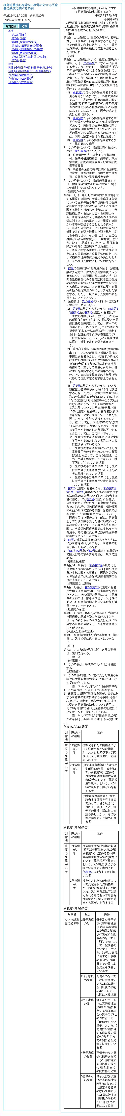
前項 (71, 268)
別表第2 (78, 118)
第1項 (76, 308)
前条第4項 (95, 565)
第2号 (88, 312)
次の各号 (89, 63)
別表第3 (78, 140)
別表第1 (78, 92)
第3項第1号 (75, 550)
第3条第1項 (92, 587)
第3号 (90, 499)
